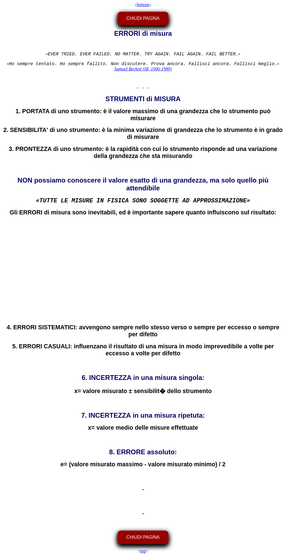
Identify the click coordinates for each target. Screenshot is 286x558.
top (143, 550)
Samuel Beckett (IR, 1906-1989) (142, 69)
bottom (143, 4)
